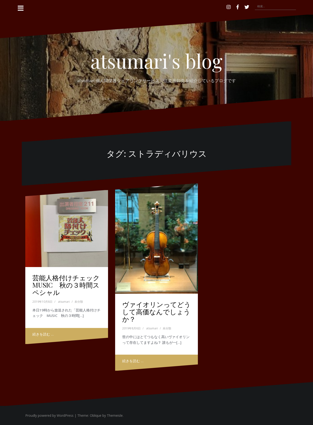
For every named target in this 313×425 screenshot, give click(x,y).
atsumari (64, 302)
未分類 (78, 302)
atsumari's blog (156, 61)
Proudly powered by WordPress (49, 415)
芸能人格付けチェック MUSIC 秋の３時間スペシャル (69, 285)
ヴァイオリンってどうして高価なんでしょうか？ (156, 311)
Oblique (95, 415)
